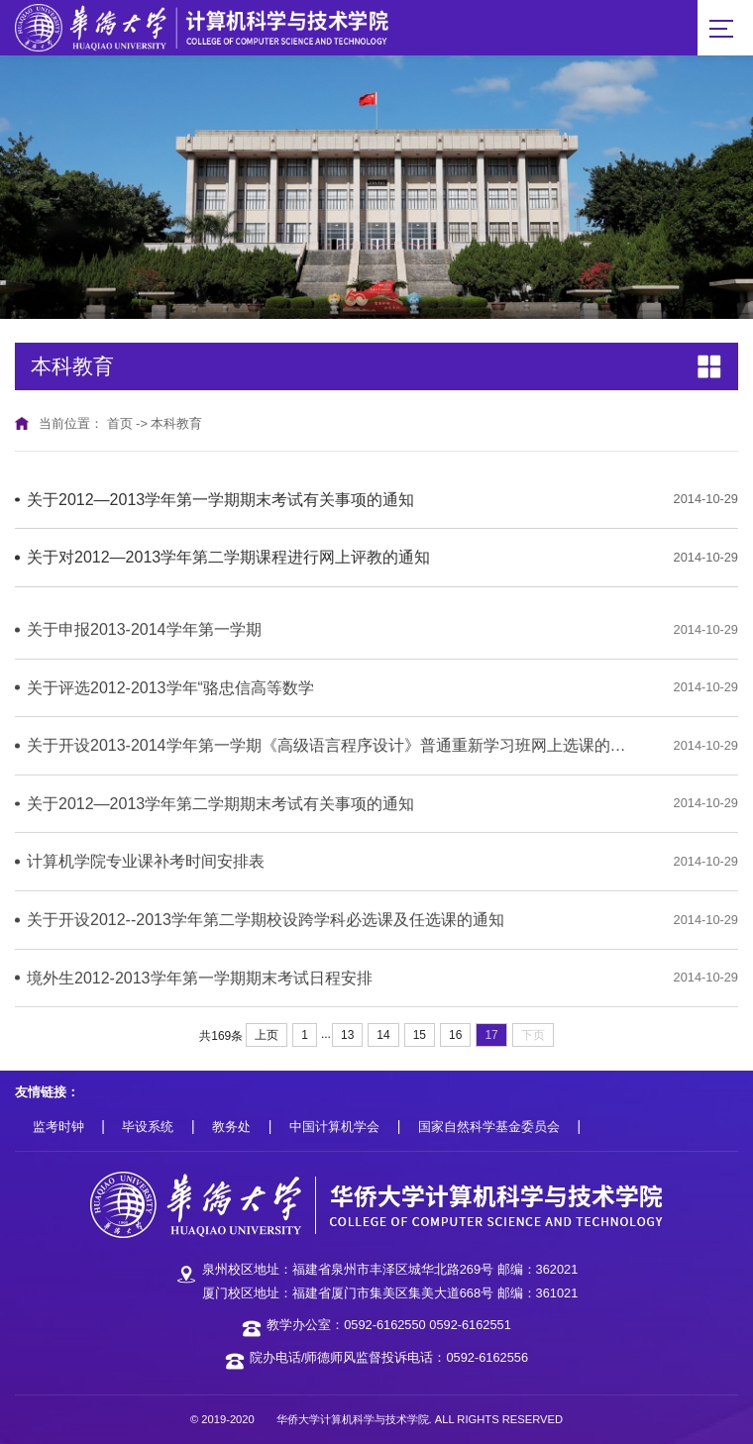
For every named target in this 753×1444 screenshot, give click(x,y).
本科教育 (176, 423)
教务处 (231, 1126)
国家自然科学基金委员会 (489, 1126)
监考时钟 (58, 1126)
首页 (120, 423)
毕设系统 (147, 1126)
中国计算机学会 (334, 1126)
